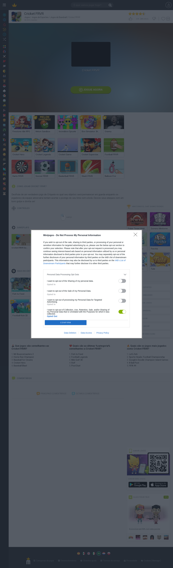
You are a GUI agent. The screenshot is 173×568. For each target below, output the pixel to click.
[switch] (122, 281)
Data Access (86, 333)
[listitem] (86, 274)
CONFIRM (65, 322)
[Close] (136, 235)
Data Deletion (70, 333)
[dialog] (86, 284)
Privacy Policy (102, 333)
